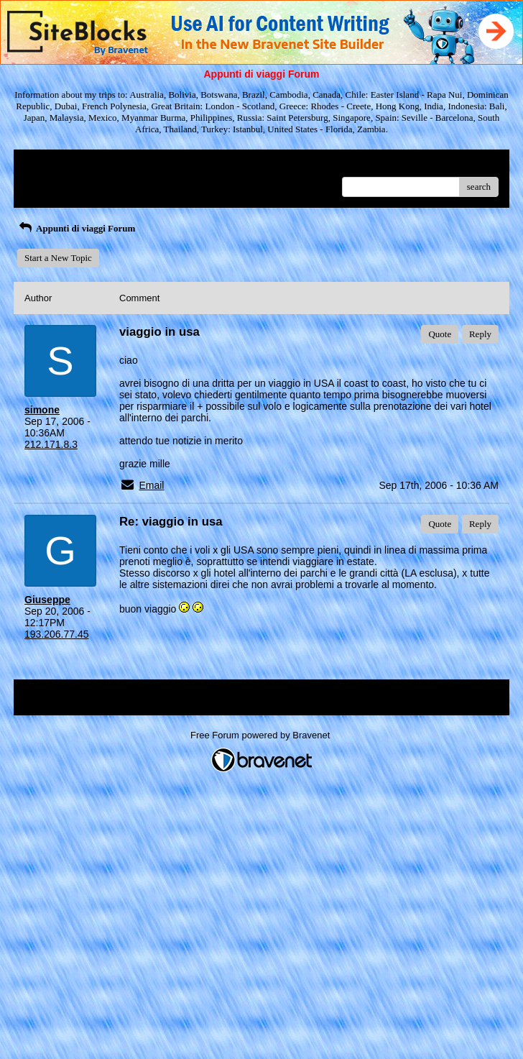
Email (151, 485)
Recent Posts (48, 182)
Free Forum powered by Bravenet (261, 735)
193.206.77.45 (56, 634)
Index (114, 165)
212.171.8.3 (51, 444)
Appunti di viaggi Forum (76, 228)
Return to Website (57, 165)
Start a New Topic (58, 257)
